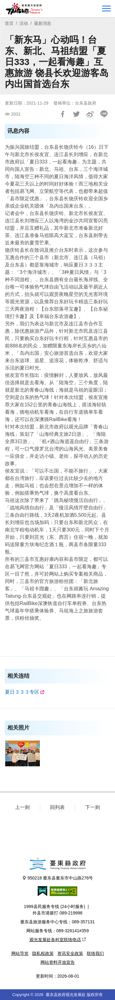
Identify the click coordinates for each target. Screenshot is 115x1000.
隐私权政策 (43, 953)
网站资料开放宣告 (57, 962)
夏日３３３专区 (22, 692)
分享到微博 (90, 114)
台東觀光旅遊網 (24, 8)
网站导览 (20, 953)
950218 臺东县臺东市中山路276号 (57, 878)
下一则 (92, 807)
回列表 (57, 807)
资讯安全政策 (70, 953)
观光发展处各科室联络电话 (57, 939)
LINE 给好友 (104, 114)
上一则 (22, 807)
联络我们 (95, 953)
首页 (9, 23)
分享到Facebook (62, 114)
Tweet (76, 114)
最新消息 (42, 23)
